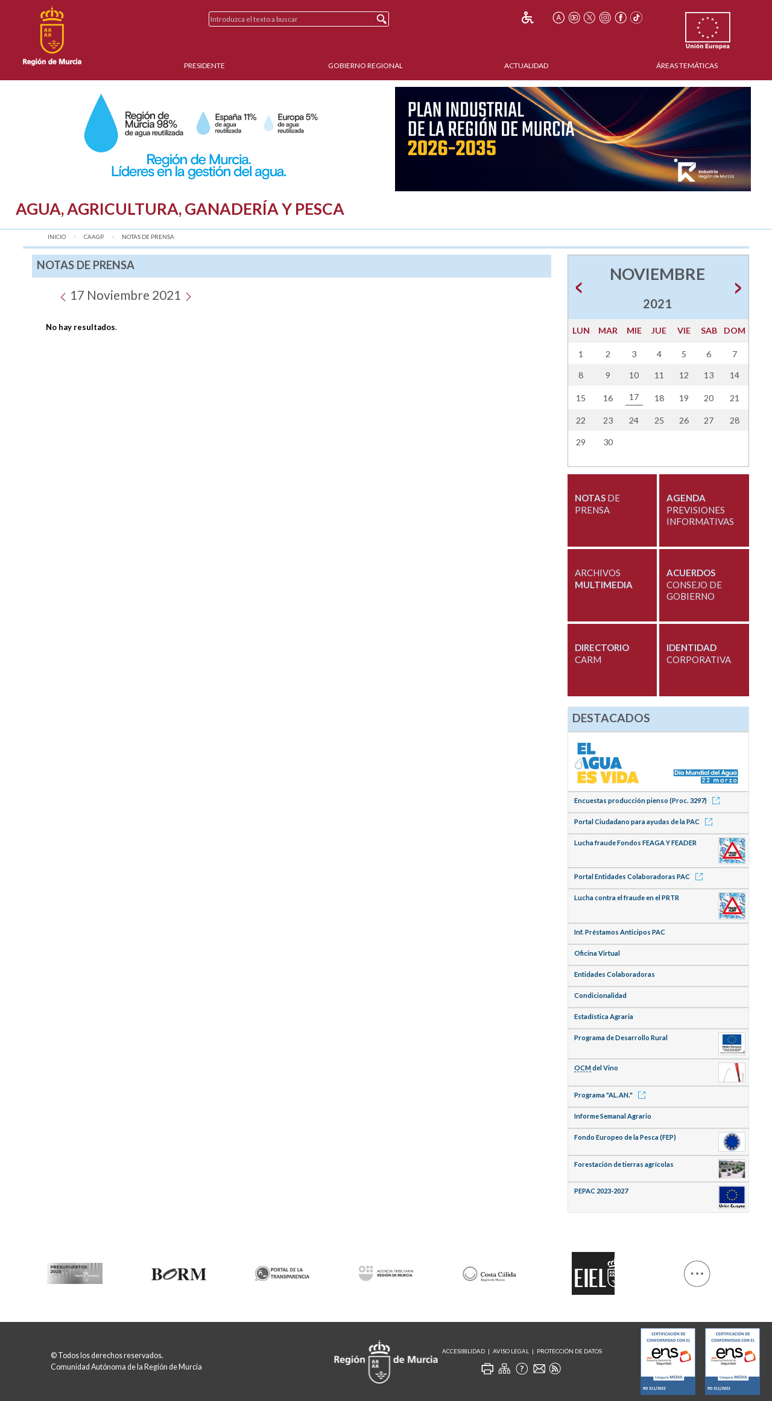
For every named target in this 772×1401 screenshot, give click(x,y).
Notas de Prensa (148, 237)
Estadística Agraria (603, 1016)
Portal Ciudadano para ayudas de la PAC (645, 821)
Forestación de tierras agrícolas (624, 1164)
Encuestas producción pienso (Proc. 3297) (649, 800)
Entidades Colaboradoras (614, 974)
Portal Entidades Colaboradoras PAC (640, 876)
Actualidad (526, 65)
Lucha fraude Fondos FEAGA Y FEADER (635, 843)
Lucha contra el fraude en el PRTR (626, 897)
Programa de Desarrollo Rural (621, 1037)
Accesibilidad (463, 1351)
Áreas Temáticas (687, 65)
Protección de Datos (569, 1351)
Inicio (57, 237)
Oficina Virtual (597, 953)
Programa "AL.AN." (612, 1095)
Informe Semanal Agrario (612, 1116)
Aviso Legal (511, 1351)
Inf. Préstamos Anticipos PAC (619, 932)
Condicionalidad (600, 995)
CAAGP (94, 237)
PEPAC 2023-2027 (601, 1191)
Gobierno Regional (365, 65)
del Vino (596, 1068)
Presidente (204, 65)
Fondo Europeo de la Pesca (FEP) (625, 1137)
